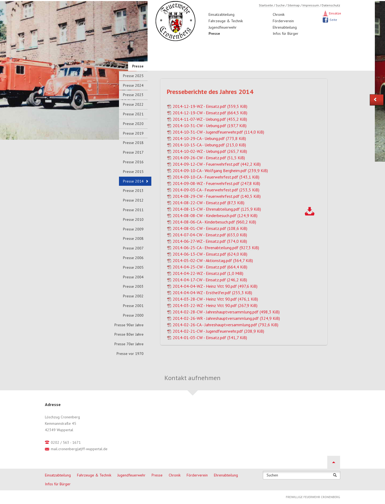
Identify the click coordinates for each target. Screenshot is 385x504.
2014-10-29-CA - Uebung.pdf (209, 138)
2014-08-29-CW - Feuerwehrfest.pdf (217, 196)
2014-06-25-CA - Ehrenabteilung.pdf (216, 247)
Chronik (278, 14)
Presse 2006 (133, 257)
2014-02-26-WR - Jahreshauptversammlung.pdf (226, 318)
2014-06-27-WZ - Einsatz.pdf (210, 241)
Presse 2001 (133, 305)
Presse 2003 (133, 286)
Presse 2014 (133, 181)
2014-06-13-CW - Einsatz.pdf (210, 254)
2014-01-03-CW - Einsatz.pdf (210, 337)
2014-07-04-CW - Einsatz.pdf (210, 234)
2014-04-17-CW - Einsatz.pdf (210, 279)
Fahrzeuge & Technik (226, 20)
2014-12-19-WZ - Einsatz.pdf (210, 106)
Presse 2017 (133, 152)
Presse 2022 (133, 104)
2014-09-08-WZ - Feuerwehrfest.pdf (216, 183)
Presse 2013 (133, 190)
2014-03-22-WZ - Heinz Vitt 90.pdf (215, 305)
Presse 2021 (133, 114)
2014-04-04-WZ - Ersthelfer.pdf (212, 292)
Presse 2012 (133, 200)
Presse (214, 33)
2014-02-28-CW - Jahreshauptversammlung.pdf (226, 311)
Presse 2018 (133, 142)
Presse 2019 (133, 133)
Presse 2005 (133, 267)
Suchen (272, 475)
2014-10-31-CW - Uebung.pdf (210, 125)
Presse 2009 (133, 229)
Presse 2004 (133, 277)
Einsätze (334, 13)
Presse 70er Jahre (129, 344)
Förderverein (283, 20)
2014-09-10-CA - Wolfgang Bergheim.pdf (220, 170)
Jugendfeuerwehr (223, 27)
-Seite (332, 20)
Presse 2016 (133, 162)
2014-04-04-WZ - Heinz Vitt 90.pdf (215, 286)
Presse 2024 (133, 85)
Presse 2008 (133, 238)
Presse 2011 (133, 209)
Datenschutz (331, 5)
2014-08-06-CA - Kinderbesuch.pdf (214, 222)
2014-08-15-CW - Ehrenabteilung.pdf (217, 209)
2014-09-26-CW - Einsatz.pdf (209, 157)
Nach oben (333, 462)
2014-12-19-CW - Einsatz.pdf (210, 112)
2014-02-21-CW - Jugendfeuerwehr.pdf (218, 331)
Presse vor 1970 (130, 353)
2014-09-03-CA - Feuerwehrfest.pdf (216, 189)
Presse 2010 (133, 219)
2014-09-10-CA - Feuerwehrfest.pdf (216, 177)
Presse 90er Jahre (129, 325)
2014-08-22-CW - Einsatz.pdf (208, 202)
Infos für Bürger (285, 33)
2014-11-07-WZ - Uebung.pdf (210, 119)
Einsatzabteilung (221, 14)
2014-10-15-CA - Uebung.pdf (209, 144)
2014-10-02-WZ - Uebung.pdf (210, 151)
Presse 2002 (133, 296)
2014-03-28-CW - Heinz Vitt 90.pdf (215, 299)
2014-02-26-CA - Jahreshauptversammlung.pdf (225, 324)
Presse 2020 (133, 123)
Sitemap (293, 5)
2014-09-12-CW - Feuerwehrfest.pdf (217, 164)
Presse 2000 (133, 315)
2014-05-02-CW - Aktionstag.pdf (213, 260)
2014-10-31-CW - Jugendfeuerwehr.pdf (218, 132)
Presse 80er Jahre (129, 334)
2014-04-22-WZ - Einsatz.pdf (208, 273)
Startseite (266, 5)
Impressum (310, 5)
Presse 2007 (133, 248)
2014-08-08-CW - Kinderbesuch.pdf (215, 215)
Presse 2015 (133, 171)
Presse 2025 (133, 75)
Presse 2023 (133, 94)
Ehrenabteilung (285, 27)
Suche (280, 5)
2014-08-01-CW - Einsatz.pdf (210, 228)
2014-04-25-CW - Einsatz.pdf (210, 267)
